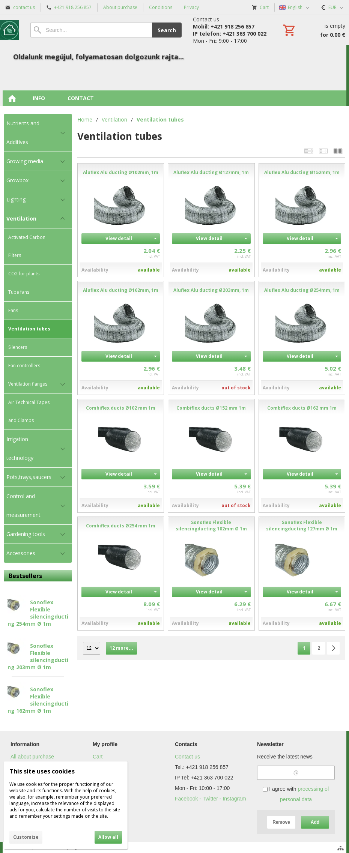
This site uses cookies (42, 771)
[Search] (91, 30)
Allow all (108, 837)
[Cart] (313, 30)
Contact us (187, 757)
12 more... (121, 648)
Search (167, 30)
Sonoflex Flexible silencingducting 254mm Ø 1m (38, 613)
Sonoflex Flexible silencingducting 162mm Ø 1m (38, 700)
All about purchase (32, 757)
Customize (26, 837)
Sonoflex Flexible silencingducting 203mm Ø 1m (38, 656)
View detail (118, 238)
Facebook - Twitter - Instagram (210, 799)
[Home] (9, 30)
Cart (97, 757)
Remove (281, 822)
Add (315, 822)
